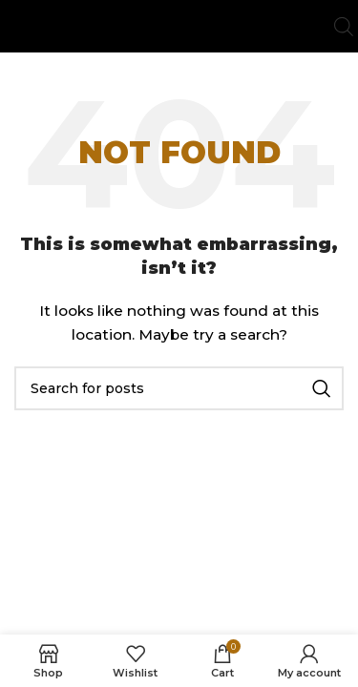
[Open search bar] (343, 26)
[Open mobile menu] (14, 27)
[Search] (179, 388)
